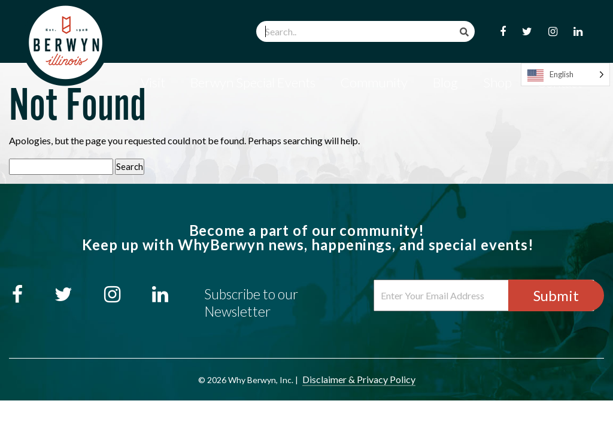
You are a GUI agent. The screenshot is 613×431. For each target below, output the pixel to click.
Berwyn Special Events (252, 82)
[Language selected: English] (565, 74)
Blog (445, 82)
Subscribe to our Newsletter (251, 303)
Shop (497, 82)
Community (374, 82)
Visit (153, 82)
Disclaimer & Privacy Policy (358, 379)
